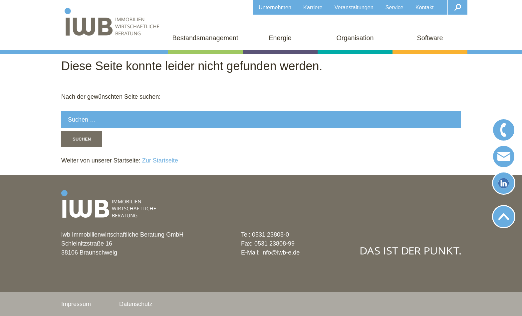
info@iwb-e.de (280, 252)
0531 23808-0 (270, 234)
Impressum (76, 304)
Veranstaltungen (354, 7)
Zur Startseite (159, 160)
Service (394, 7)
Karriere (313, 7)
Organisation (355, 38)
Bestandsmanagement (205, 38)
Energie (280, 38)
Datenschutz (135, 304)
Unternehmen (275, 7)
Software (430, 38)
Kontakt (424, 7)
